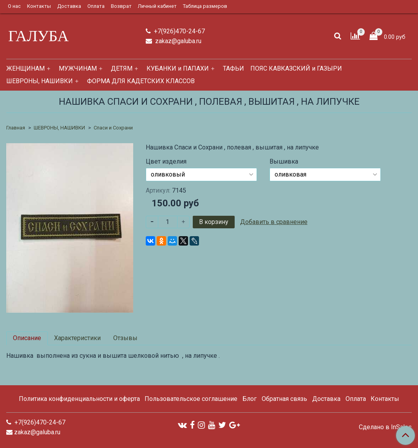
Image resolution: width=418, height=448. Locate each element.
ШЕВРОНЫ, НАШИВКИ (39, 81)
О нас (14, 6)
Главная (15, 128)
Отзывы (125, 338)
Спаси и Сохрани (113, 128)
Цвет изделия (166, 161)
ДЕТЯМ (121, 68)
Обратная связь (284, 398)
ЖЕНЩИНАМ (25, 68)
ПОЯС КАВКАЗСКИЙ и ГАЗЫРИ (296, 68)
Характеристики (77, 338)
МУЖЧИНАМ (78, 68)
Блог (249, 398)
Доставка (69, 6)
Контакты (39, 6)
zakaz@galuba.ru (177, 41)
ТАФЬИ (233, 68)
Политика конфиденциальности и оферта (79, 398)
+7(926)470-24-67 (178, 31)
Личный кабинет (157, 6)
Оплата (96, 6)
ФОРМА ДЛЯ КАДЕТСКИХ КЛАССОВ (141, 81)
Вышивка (284, 161)
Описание (27, 338)
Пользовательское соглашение (191, 398)
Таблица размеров (205, 6)
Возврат (121, 6)
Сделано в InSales (385, 427)
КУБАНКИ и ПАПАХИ (178, 68)
